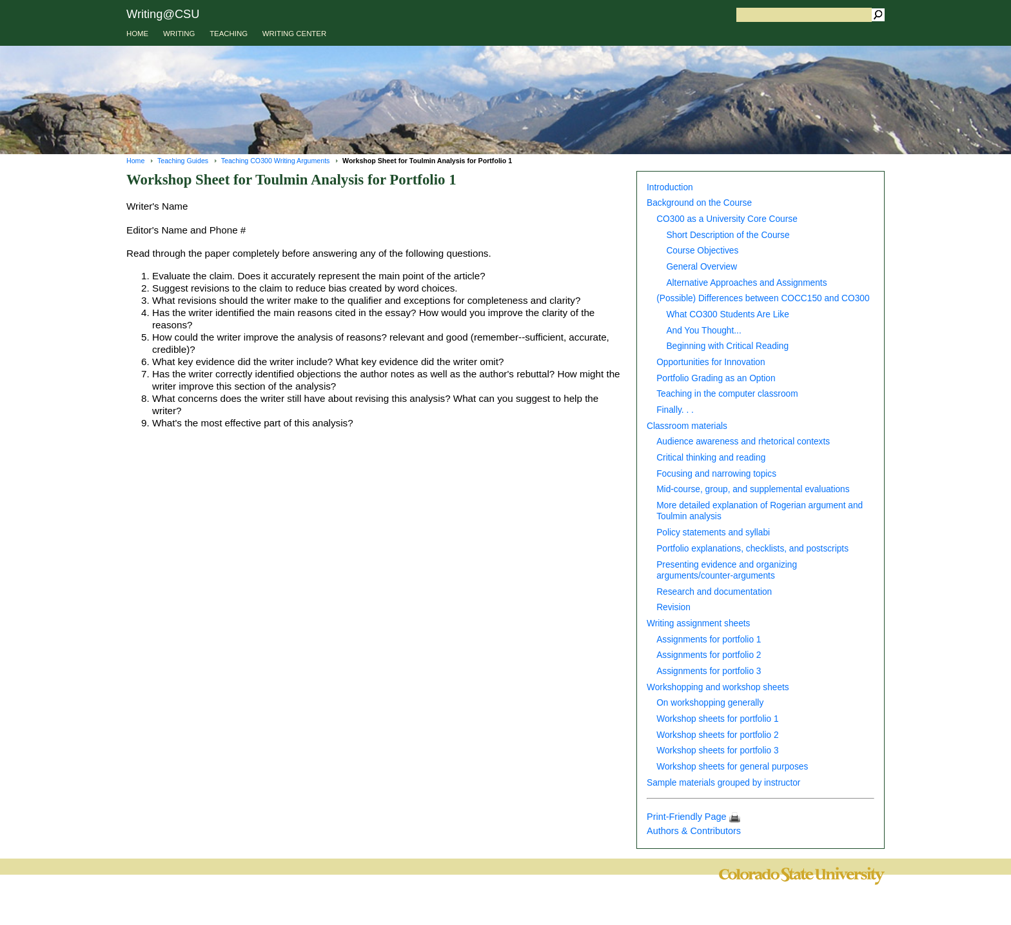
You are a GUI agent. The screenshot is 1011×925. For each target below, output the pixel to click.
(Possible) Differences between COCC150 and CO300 (762, 298)
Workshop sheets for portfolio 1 (717, 719)
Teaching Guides (182, 160)
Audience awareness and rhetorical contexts (743, 441)
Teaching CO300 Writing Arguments (275, 160)
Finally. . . (675, 410)
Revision (673, 607)
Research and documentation (714, 592)
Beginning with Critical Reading (727, 346)
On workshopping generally (709, 703)
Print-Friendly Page (693, 816)
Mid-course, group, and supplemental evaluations (752, 489)
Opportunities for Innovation (710, 362)
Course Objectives (702, 250)
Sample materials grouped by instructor (723, 783)
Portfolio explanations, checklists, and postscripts (752, 548)
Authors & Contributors (694, 831)
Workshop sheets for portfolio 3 (717, 750)
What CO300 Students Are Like (727, 314)
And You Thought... (703, 330)
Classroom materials (687, 426)
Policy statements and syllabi (713, 532)
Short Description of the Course (727, 235)
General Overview (701, 267)
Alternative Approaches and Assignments (746, 283)
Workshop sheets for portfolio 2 (717, 735)
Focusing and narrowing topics (716, 474)
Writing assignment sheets (698, 623)
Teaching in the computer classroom (727, 394)
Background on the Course (699, 203)
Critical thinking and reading (710, 458)
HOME (137, 33)
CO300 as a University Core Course (727, 219)
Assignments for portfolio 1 (708, 639)
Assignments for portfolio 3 (708, 671)
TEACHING (229, 33)
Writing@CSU (162, 14)
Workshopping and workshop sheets (718, 687)
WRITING (179, 33)
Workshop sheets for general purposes (732, 766)
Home (135, 160)
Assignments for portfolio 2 (708, 655)
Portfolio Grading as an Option (715, 378)
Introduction (670, 187)
